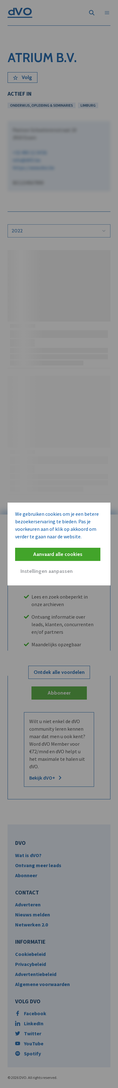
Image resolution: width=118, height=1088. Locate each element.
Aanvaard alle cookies (57, 554)
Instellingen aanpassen (46, 571)
